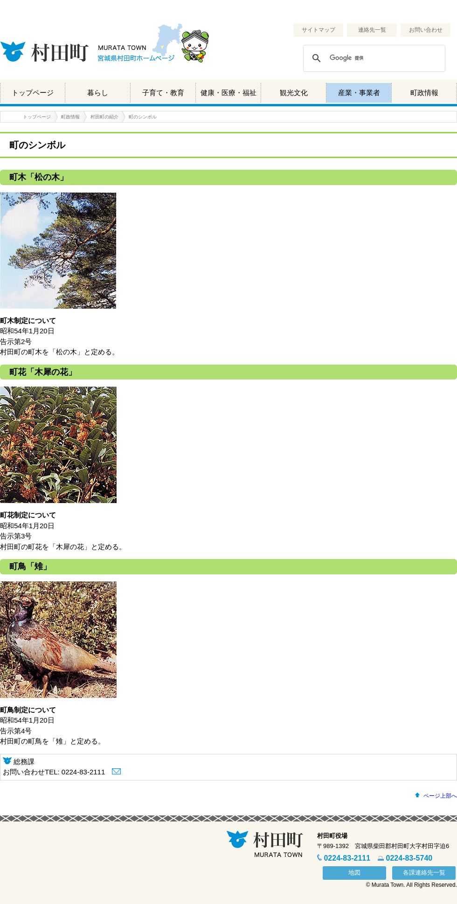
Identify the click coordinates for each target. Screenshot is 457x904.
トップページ (33, 93)
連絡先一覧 (372, 30)
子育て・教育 (163, 93)
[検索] (373, 58)
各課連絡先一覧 (424, 872)
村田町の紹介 (104, 116)
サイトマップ (318, 30)
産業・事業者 (359, 93)
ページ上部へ (440, 796)
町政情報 (424, 93)
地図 (354, 872)
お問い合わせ (426, 30)
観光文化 (294, 93)
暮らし (97, 93)
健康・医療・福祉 (228, 93)
